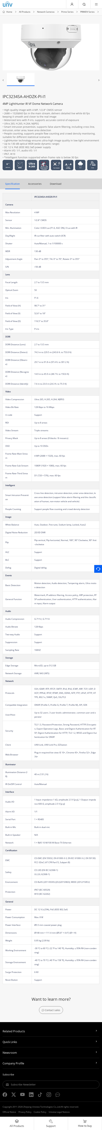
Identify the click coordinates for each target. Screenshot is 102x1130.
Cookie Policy (40, 1112)
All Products (24, 12)
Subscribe (8, 1074)
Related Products (14, 1032)
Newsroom (10, 1053)
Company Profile (13, 1064)
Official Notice (9, 1112)
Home (9, 12)
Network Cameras (46, 12)
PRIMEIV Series (87, 12)
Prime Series (67, 12)
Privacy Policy (24, 1112)
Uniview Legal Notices (59, 1112)
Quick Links (10, 1042)
